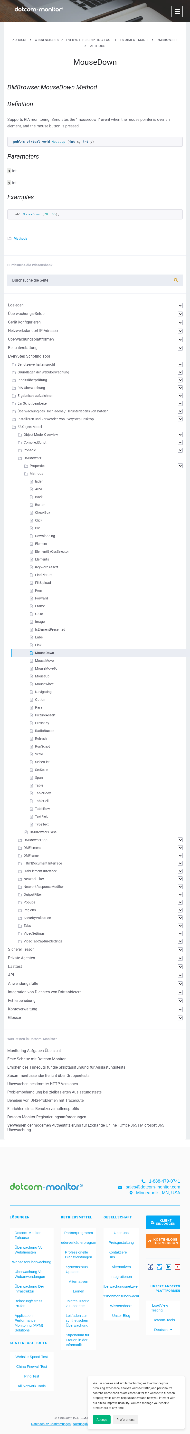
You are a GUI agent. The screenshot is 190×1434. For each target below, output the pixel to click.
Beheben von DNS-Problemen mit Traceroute (45, 1100)
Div (37, 528)
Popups (29, 902)
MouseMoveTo (46, 668)
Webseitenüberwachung (31, 1262)
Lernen (78, 1291)
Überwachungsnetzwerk (121, 1286)
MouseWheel (44, 684)
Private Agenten (21, 958)
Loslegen (16, 305)
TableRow (42, 809)
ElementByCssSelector (52, 551)
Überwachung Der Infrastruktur (29, 1288)
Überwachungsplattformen (31, 339)
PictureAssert (45, 715)
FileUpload (43, 583)
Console (30, 450)
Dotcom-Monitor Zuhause (28, 1235)
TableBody (43, 793)
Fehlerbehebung (22, 1000)
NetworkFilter (34, 879)
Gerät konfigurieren (24, 322)
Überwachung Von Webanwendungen (30, 1274)
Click (38, 520)
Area (38, 489)
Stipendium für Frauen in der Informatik (77, 1340)
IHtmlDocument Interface (43, 863)
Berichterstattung (23, 347)
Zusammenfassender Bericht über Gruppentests (48, 1075)
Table (39, 785)
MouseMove (44, 661)
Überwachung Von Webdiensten (30, 1249)
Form (39, 590)
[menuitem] (163, 1330)
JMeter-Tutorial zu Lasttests (78, 1303)
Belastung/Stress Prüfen (28, 1303)
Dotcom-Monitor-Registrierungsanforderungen (46, 1117)
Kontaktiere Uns (117, 1254)
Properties (37, 466)
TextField (41, 816)
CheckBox (42, 512)
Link (38, 645)
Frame (40, 606)
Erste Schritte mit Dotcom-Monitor (36, 1059)
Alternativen (78, 1281)
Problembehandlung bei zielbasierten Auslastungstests (54, 1092)
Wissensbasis (121, 1306)
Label (39, 637)
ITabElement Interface (40, 871)
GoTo (39, 614)
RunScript (42, 746)
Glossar (14, 1017)
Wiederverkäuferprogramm (78, 1242)
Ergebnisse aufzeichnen (35, 396)
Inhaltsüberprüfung (32, 380)
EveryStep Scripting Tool (29, 356)
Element (41, 544)
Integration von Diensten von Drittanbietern (45, 992)
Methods (20, 238)
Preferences (125, 1420)
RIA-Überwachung (31, 388)
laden (39, 481)
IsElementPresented (50, 629)
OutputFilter (33, 894)
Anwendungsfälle (23, 983)
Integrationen (121, 1276)
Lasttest (15, 966)
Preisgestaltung (121, 1242)
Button (40, 505)
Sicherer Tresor (21, 949)
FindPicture (43, 575)
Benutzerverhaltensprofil (36, 364)
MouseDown (44, 653)
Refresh (41, 739)
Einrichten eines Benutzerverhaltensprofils (43, 1108)
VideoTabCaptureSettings (43, 941)
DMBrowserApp (36, 840)
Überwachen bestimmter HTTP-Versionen (42, 1084)
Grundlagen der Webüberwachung (43, 372)
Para (38, 707)
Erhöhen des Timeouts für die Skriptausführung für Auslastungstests (66, 1067)
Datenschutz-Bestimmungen (51, 1424)
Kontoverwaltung (22, 1009)
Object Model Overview (41, 435)
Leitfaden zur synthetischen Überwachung (77, 1320)
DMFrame (31, 855)
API (11, 975)
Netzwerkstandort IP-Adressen (33, 330)
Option (40, 700)
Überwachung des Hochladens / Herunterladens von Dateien (63, 411)
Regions (30, 910)
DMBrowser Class (43, 832)
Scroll (39, 754)
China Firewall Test (31, 1366)
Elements (42, 559)
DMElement (32, 848)
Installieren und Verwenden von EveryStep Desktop (56, 419)
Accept (101, 1420)
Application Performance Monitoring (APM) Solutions (29, 1322)
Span (39, 777)
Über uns (121, 1233)
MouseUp (42, 676)
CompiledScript (35, 442)
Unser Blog (121, 1315)
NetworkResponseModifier (44, 887)
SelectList (42, 762)
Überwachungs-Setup (26, 313)
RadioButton (44, 731)
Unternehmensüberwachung (121, 1296)
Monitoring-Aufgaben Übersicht (34, 1050)
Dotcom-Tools (163, 1320)
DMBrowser (32, 458)
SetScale (41, 770)
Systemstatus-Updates (77, 1269)
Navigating (43, 692)
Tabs (27, 926)
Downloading (45, 536)
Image (40, 622)
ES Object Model (30, 427)
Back (39, 497)
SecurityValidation (37, 918)
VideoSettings (34, 933)
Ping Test (31, 1376)
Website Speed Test (32, 1357)
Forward (41, 598)
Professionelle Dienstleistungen (78, 1254)
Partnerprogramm (78, 1233)
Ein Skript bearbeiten (33, 403)
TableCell (41, 801)
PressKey (42, 723)
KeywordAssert (46, 567)
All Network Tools (32, 1386)
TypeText (42, 824)
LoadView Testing (159, 1307)
